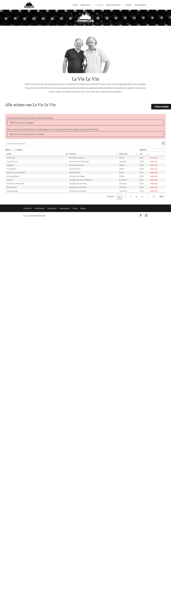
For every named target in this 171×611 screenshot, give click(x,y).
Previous (110, 196)
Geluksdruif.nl (39, 208)
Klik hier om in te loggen (22, 122)
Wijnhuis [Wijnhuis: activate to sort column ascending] (72, 154)
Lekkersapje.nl (64, 208)
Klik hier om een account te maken (27, 134)
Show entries (13, 149)
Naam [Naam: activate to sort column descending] (9, 154)
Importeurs (85, 5)
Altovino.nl (27, 208)
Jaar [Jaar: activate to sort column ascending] (141, 154)
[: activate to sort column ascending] (157, 154)
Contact (128, 5)
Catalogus (99, 5)
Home (75, 5)
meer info (154, 158)
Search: (153, 149)
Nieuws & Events (113, 5)
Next (162, 196)
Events (75, 208)
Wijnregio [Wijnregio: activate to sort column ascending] (123, 154)
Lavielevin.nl (51, 208)
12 (154, 196)
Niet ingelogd (139, 5)
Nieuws (83, 208)
